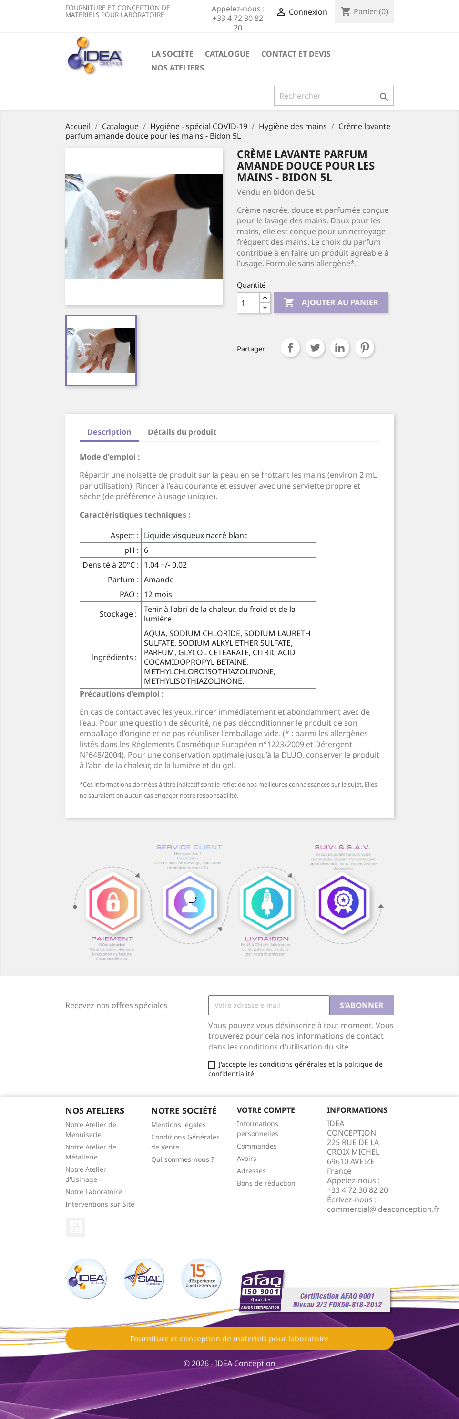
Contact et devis (296, 54)
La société (172, 54)
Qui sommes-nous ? (182, 1159)
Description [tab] (109, 432)
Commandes (257, 1145)
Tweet (315, 347)
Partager (290, 347)
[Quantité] (248, 302)
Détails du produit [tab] (182, 432)
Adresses (251, 1170)
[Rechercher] (334, 96)
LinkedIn (339, 347)
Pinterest (364, 347)
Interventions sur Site (99, 1204)
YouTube (75, 1227)
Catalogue (227, 54)
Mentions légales (178, 1124)
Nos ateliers (177, 67)
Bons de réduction (266, 1183)
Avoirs (246, 1158)
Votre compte (266, 1110)
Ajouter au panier (331, 303)
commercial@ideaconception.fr (383, 1209)
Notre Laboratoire (93, 1191)
